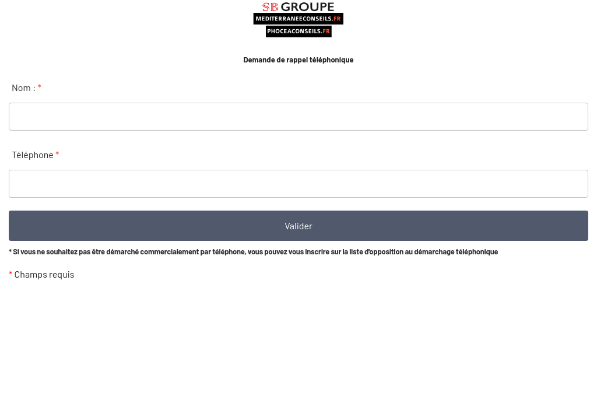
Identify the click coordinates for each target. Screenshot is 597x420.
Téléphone (35, 154)
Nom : (26, 87)
